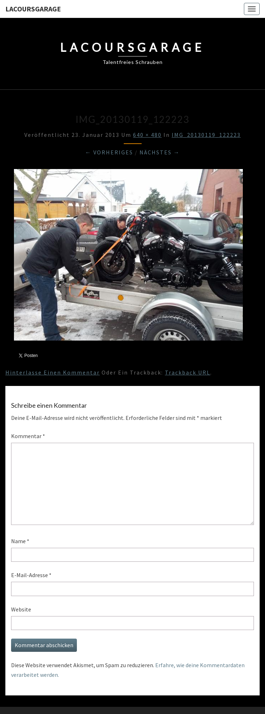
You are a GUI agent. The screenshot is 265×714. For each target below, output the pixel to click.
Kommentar (28, 436)
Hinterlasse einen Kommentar (52, 372)
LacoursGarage (33, 8)
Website (21, 609)
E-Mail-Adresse (31, 575)
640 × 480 (147, 134)
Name (20, 541)
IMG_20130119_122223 (206, 134)
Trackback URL (187, 372)
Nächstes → (159, 152)
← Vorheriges (109, 152)
